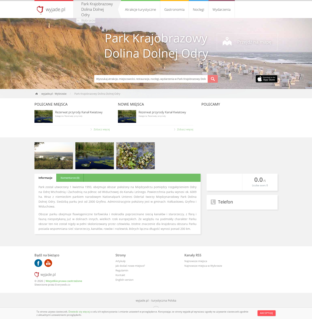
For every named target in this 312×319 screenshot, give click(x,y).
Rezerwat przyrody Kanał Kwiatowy (79, 112)
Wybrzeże (60, 93)
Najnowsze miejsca (195, 261)
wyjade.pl (55, 9)
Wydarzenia (222, 9)
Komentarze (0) (70, 178)
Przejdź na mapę (254, 42)
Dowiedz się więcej (79, 311)
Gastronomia (174, 9)
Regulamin (121, 270)
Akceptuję (266, 313)
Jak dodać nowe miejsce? (130, 266)
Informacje (45, 178)
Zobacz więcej (102, 129)
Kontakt (120, 275)
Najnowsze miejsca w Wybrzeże (203, 266)
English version (124, 280)
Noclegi (198, 9)
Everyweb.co (62, 284)
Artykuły (120, 261)
